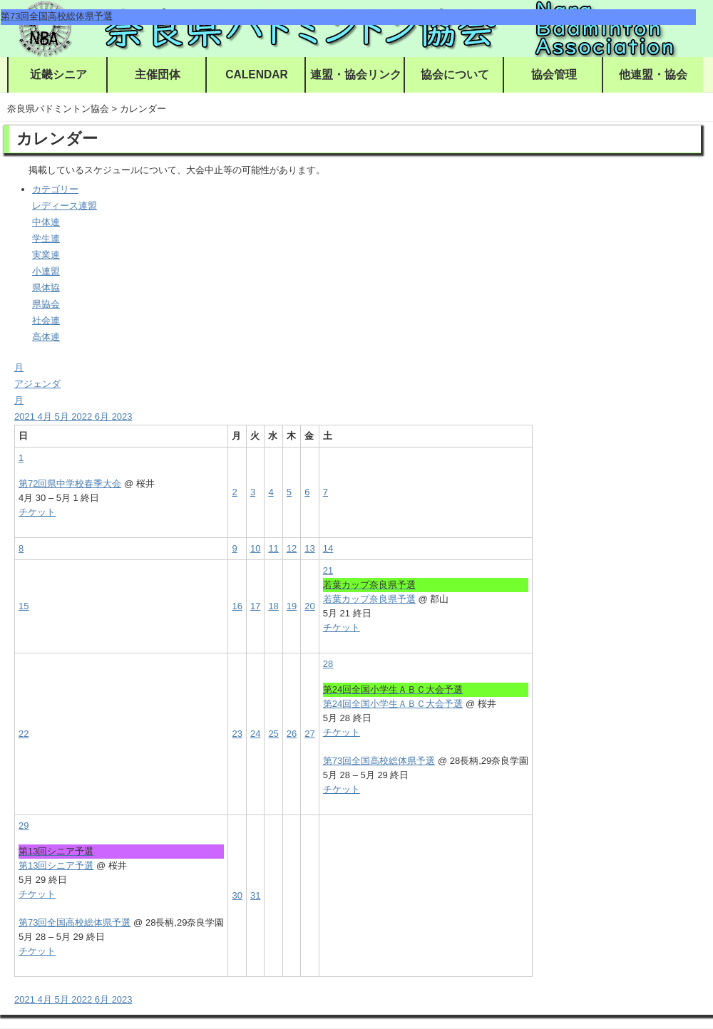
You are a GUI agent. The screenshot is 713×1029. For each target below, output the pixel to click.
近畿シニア (58, 74)
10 (255, 548)
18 (273, 606)
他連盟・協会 (653, 74)
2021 (26, 416)
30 (237, 895)
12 (292, 548)
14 (328, 548)
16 (237, 606)
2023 (122, 416)
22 (24, 733)
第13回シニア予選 (56, 865)
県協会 (46, 304)
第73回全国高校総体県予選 (379, 760)
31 (255, 895)
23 (237, 733)
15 (24, 606)
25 (273, 733)
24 (255, 733)
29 (24, 825)
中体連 (46, 222)
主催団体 (157, 74)
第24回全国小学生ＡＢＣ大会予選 (393, 703)
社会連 (46, 320)
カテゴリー (55, 189)
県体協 (46, 287)
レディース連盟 (64, 205)
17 (255, 606)
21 (328, 570)
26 (292, 733)
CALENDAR (256, 74)
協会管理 (554, 74)
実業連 (46, 254)
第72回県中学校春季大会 (70, 483)
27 (309, 733)
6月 (103, 416)
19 (292, 606)
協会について (455, 74)
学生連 (46, 238)
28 (328, 663)
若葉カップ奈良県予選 (369, 599)
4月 (46, 416)
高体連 (46, 336)
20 (309, 606)
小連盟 (46, 271)
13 (309, 548)
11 (273, 548)
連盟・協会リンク (355, 74)
